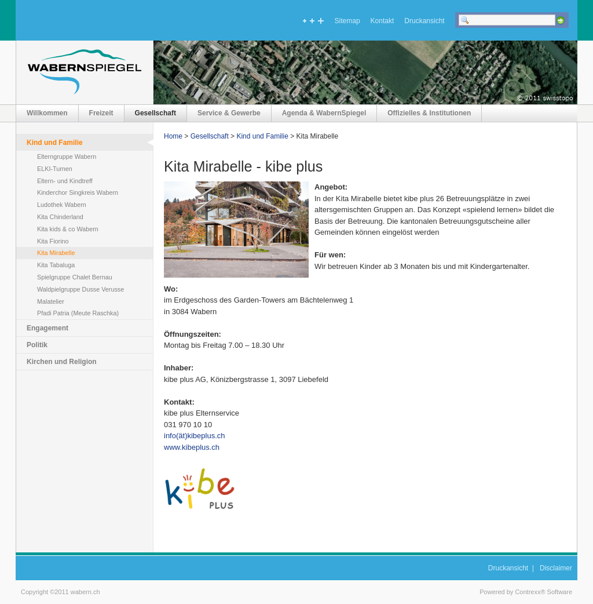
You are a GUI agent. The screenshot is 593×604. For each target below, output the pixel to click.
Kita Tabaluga (56, 264)
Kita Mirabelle (56, 252)
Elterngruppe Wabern (66, 156)
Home (173, 136)
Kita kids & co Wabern (67, 228)
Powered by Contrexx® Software (525, 591)
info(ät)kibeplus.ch (194, 435)
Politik (37, 345)
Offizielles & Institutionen (429, 113)
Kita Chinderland (60, 216)
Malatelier (50, 301)
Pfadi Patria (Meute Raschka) (78, 313)
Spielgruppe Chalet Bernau (74, 277)
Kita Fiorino (53, 241)
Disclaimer (556, 568)
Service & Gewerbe (229, 113)
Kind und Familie (55, 143)
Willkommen (47, 113)
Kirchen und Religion (62, 362)
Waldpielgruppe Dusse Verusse (80, 289)
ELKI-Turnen (54, 168)
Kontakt (382, 21)
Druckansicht (424, 21)
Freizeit (101, 113)
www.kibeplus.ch (191, 447)
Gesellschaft (155, 113)
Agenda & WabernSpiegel (324, 113)
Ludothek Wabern (61, 204)
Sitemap (347, 21)
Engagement (47, 328)
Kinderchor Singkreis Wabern (77, 192)
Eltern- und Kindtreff (65, 180)
